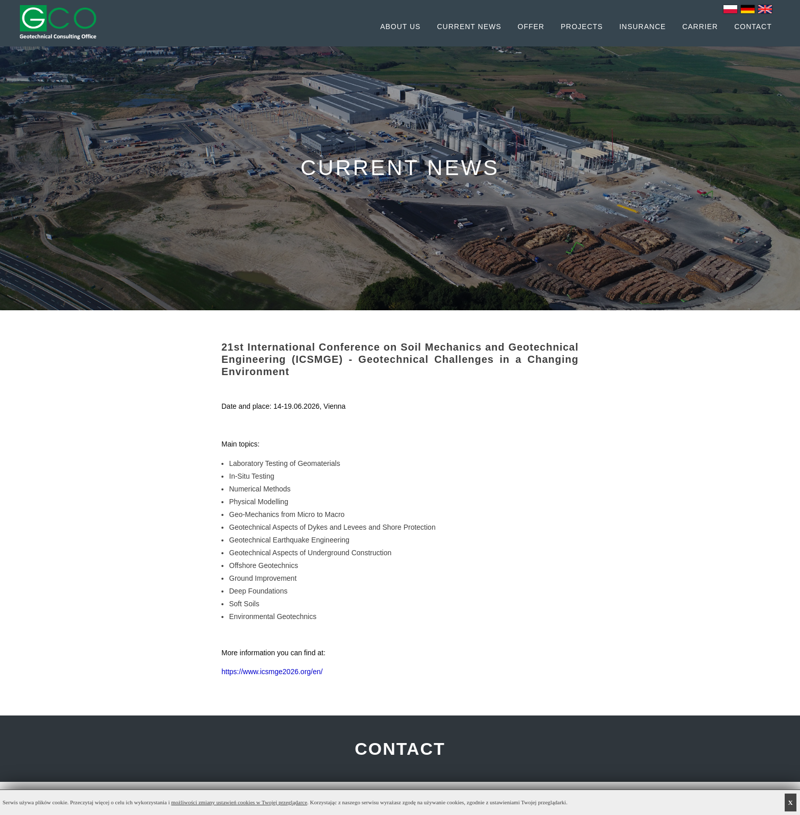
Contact (753, 26)
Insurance (642, 26)
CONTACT (400, 748)
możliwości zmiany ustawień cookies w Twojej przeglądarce (239, 802)
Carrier (700, 26)
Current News (469, 26)
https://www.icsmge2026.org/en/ (271, 672)
